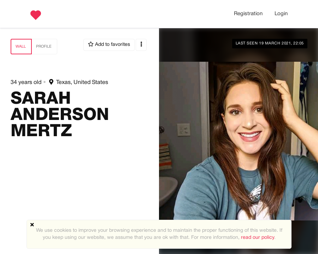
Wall (21, 46)
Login (281, 13)
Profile (44, 46)
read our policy (257, 237)
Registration (248, 13)
